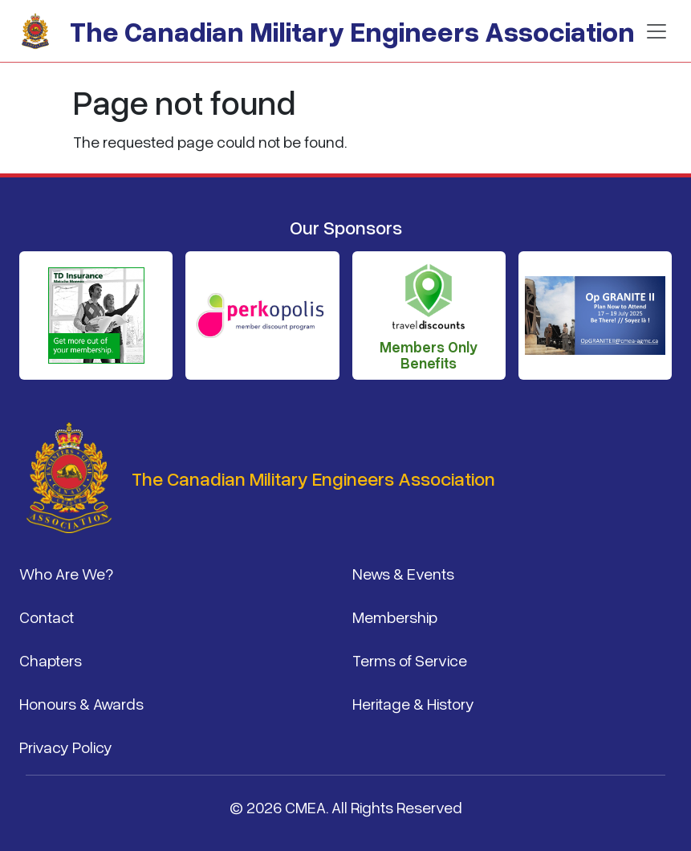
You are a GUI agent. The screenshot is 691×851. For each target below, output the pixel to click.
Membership (394, 616)
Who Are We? (66, 573)
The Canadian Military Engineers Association (352, 31)
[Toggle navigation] (656, 31)
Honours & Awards (81, 703)
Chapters (50, 660)
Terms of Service (409, 660)
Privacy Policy (65, 746)
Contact (46, 616)
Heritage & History (413, 703)
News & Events (403, 573)
